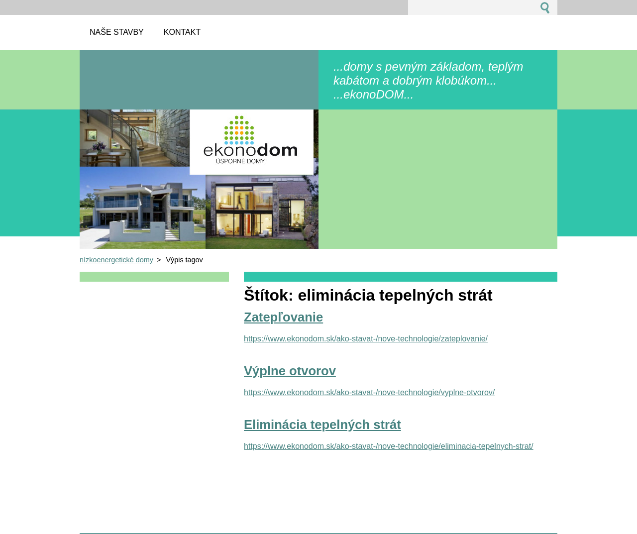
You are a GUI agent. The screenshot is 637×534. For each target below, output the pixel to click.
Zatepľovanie (283, 317)
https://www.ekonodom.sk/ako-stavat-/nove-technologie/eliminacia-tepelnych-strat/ (388, 446)
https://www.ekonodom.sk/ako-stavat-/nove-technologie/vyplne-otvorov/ (369, 392)
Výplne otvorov (290, 371)
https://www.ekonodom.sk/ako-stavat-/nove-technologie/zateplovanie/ (366, 338)
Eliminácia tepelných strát (322, 424)
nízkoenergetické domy (116, 260)
